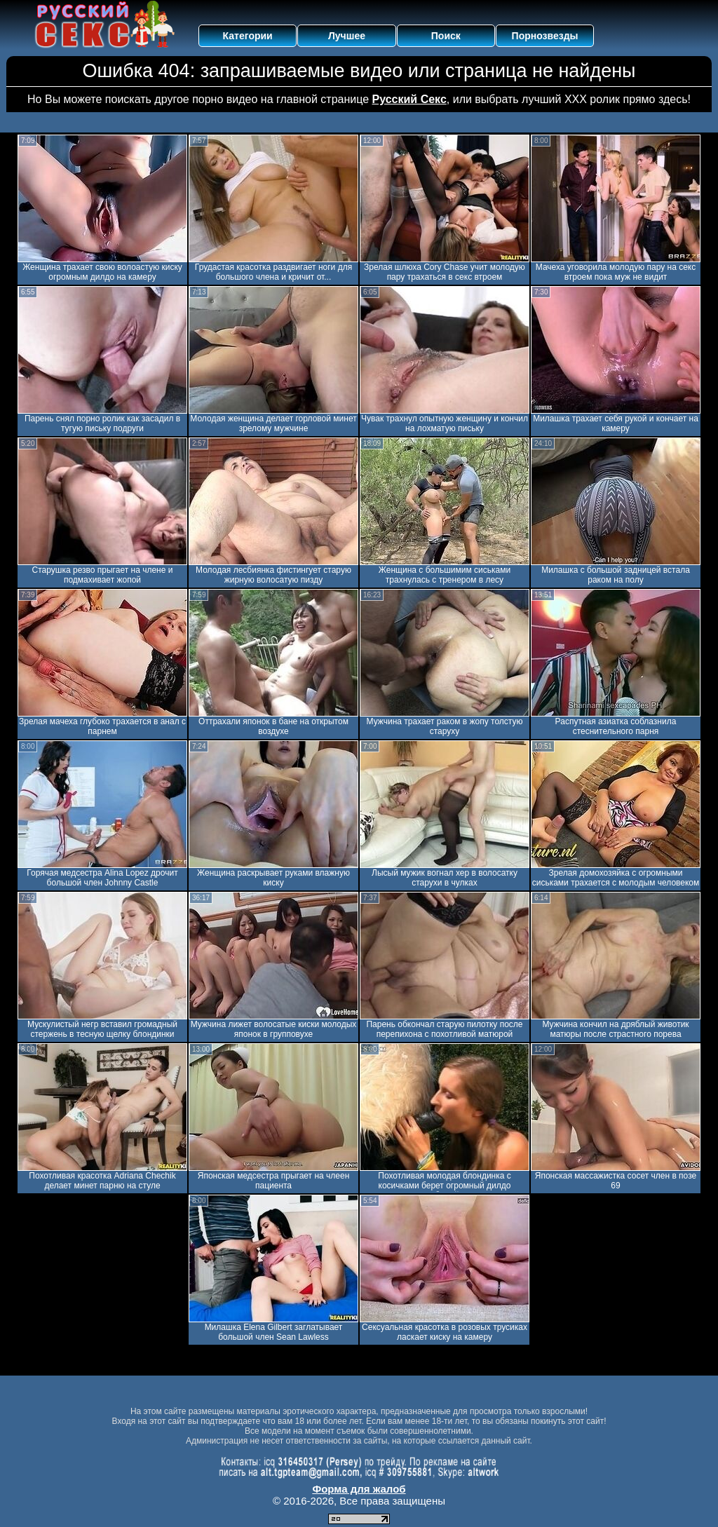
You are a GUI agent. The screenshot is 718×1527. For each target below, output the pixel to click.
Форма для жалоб (358, 1489)
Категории (248, 35)
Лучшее (346, 35)
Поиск (446, 35)
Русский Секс (409, 99)
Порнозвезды (545, 35)
